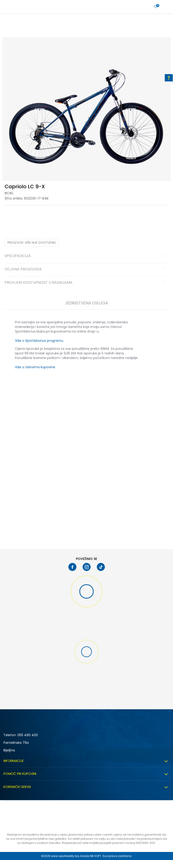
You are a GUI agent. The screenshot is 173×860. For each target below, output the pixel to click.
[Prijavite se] (156, 7)
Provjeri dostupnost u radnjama (86, 283)
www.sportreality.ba (65, 856)
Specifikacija (86, 256)
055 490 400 (27, 735)
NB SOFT (95, 856)
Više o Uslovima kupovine (35, 367)
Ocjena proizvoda (86, 269)
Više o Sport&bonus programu (39, 340)
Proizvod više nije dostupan (32, 242)
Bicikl (9, 193)
